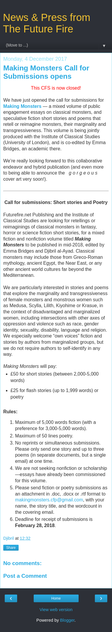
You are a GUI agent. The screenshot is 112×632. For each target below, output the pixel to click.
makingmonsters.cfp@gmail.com (49, 499)
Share (11, 548)
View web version (56, 609)
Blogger (67, 620)
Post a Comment (25, 576)
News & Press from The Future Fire (46, 23)
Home (56, 598)
